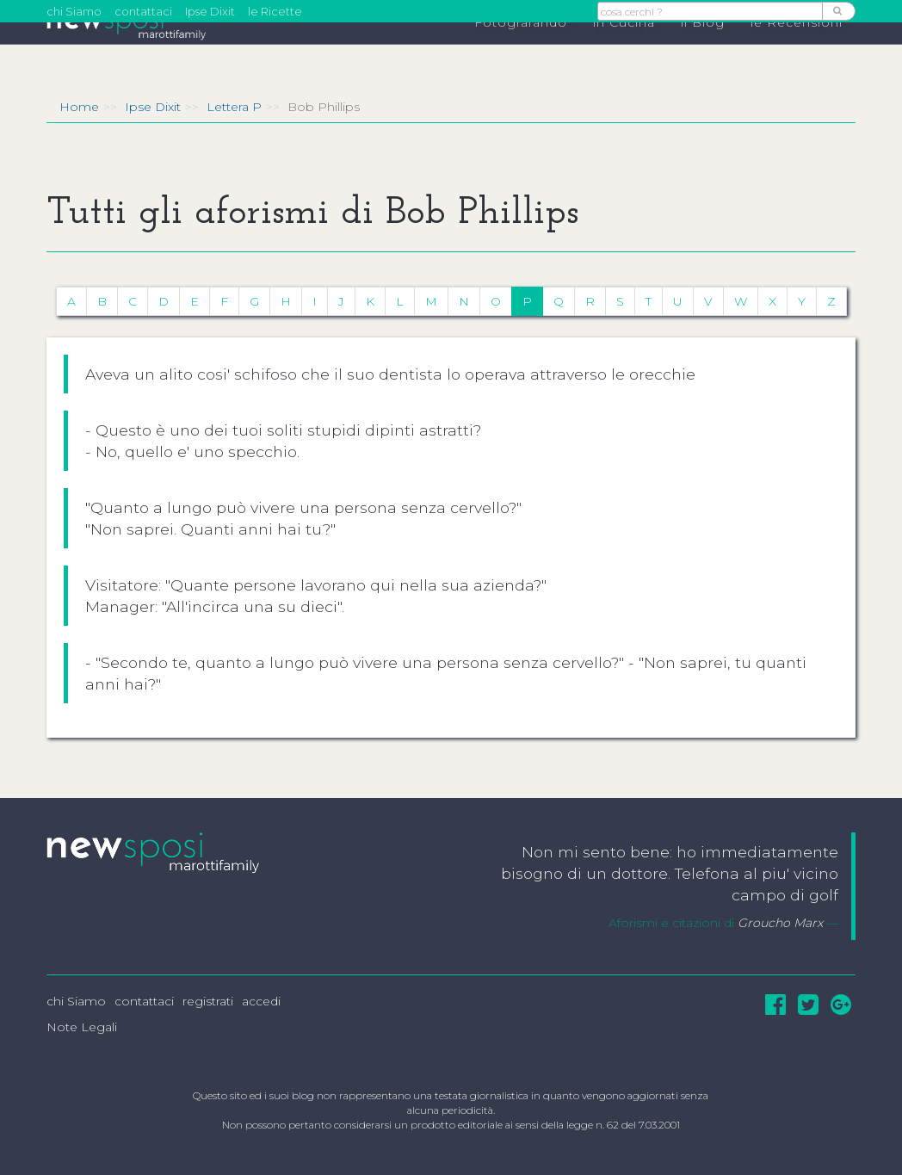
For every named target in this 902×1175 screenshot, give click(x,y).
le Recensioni (797, 52)
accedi (261, 1001)
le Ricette (275, 11)
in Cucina (624, 52)
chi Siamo (74, 11)
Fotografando (520, 52)
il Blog (703, 52)
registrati (207, 1001)
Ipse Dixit (210, 11)
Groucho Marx (780, 923)
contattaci (143, 11)
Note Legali (81, 1027)
